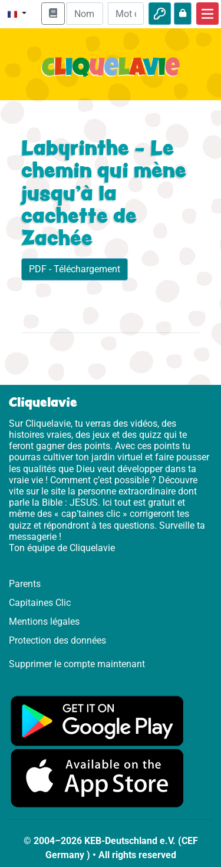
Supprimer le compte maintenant (77, 664)
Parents (25, 583)
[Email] (85, 13)
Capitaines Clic (40, 602)
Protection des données (57, 640)
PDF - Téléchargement (74, 269)
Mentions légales (44, 621)
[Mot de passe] (126, 13)
